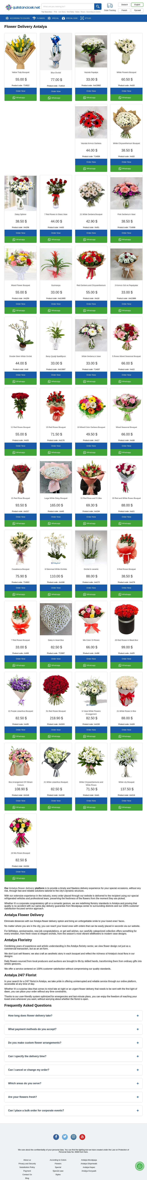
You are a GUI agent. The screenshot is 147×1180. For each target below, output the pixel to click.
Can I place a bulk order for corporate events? (73, 1110)
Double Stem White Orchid (20, 356)
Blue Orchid (56, 73)
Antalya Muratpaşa (89, 1160)
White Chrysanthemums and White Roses (91, 783)
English (137, 5)
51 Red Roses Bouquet (56, 711)
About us (27, 1160)
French (124, 10)
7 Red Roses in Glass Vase (55, 214)
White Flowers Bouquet (126, 72)
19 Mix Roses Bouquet (20, 853)
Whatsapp (19, 97)
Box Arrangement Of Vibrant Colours (20, 783)
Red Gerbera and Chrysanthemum (91, 285)
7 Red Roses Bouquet (20, 640)
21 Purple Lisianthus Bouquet (20, 711)
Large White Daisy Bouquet (55, 498)
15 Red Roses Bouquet (56, 427)
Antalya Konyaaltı (89, 1171)
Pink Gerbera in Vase (126, 214)
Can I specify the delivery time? (73, 1056)
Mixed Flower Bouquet (20, 285)
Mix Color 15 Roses (91, 640)
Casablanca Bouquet (20, 569)
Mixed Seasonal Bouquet (126, 427)
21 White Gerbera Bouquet (91, 214)
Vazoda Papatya (91, 72)
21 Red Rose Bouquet (20, 498)
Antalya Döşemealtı (89, 1164)
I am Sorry (62, 12)
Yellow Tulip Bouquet (20, 72)
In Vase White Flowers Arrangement (91, 712)
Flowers (58, 1164)
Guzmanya (55, 285)
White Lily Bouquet (126, 782)
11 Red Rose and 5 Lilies (91, 498)
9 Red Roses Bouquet (126, 569)
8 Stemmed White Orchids (56, 569)
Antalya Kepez (89, 1167)
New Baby (70, 12)
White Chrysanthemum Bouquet (126, 143)
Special (58, 1167)
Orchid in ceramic (91, 569)
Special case (58, 1171)
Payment (27, 1171)
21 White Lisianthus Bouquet (56, 782)
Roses (83, 12)
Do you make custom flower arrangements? (73, 1043)
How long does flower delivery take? (73, 1015)
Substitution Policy (27, 1167)
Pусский (137, 10)
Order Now (20, 91)
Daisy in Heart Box (56, 640)
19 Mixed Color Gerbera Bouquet (91, 427)
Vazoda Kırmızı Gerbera (91, 143)
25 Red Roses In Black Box (126, 640)
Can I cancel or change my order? (73, 1070)
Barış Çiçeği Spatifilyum (56, 356)
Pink (55, 12)
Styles (77, 12)
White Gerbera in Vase (91, 356)
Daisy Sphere (20, 214)
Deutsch (124, 5)
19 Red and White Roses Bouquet (126, 498)
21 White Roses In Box (126, 711)
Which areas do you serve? (73, 1083)
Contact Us (27, 1174)
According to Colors (93, 12)
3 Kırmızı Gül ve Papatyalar (126, 285)
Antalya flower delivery (21, 888)
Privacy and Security (27, 1164)
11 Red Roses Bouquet (20, 427)
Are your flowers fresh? (73, 1097)
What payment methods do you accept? (73, 1029)
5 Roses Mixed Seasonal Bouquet (126, 356)
